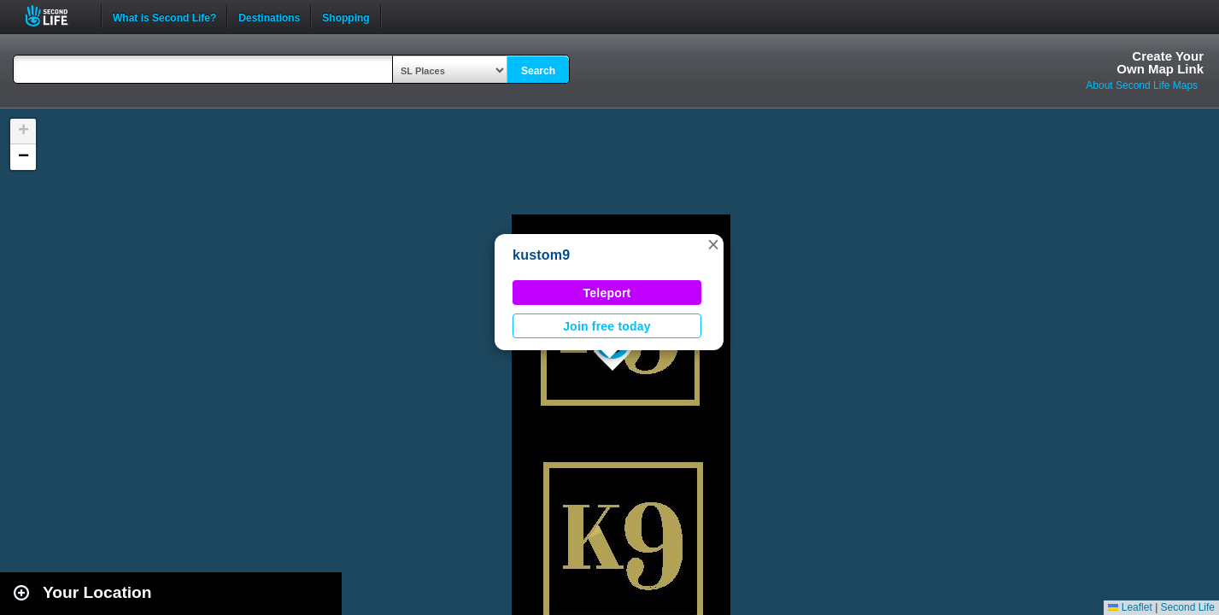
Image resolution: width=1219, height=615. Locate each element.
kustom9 (541, 255)
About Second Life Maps (1142, 85)
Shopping (345, 16)
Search (538, 71)
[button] (713, 244)
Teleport (607, 293)
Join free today (607, 326)
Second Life (56, 15)
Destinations (269, 16)
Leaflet (1130, 607)
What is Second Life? (164, 16)
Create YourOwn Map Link (1160, 62)
